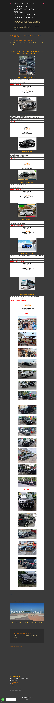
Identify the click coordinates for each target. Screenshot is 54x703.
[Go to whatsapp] (2, 699)
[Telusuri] (43, 3)
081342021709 (27, 128)
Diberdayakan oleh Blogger (27, 697)
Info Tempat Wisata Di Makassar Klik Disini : (26, 623)
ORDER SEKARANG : (18, 29)
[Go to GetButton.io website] (3, 701)
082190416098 (27, 90)
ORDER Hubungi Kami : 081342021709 (26, 635)
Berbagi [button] (11, 594)
